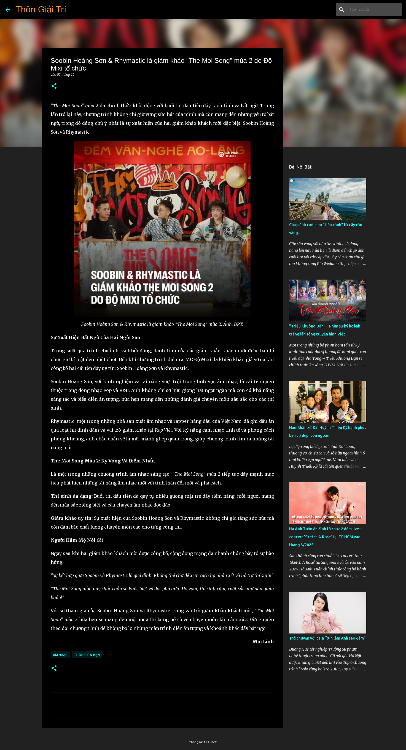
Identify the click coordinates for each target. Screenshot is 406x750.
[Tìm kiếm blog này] (373, 9)
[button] (54, 86)
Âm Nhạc (60, 655)
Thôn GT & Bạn (87, 655)
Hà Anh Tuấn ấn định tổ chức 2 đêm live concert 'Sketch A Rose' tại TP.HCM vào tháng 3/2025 (325, 537)
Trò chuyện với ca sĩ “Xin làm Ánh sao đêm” (327, 638)
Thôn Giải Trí (40, 9)
